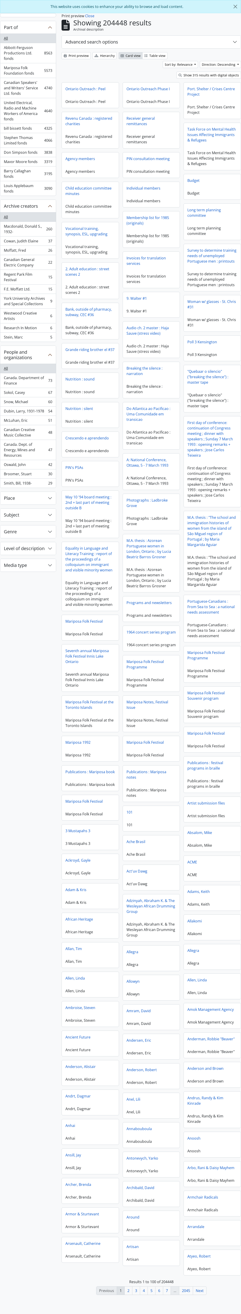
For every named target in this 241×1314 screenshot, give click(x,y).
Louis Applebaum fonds (28, 188)
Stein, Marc (28, 338)
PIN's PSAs (117, 469)
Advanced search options (91, 42)
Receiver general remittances (140, 121)
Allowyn (133, 987)
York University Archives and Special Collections (28, 301)
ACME (192, 867)
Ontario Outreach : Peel (85, 88)
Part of (11, 27)
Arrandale (195, 1232)
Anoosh (193, 1143)
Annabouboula (139, 1135)
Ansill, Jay (73, 1158)
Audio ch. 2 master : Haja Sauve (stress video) (147, 330)
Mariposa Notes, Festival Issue (147, 711)
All (6, 38)
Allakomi (194, 926)
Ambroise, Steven (80, 1011)
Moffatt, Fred (28, 251)
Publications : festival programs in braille (162, 768)
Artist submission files (206, 808)
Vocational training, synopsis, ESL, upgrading (86, 231)
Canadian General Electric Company (28, 262)
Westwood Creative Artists (28, 316)
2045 (186, 1290)
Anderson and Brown (205, 1073)
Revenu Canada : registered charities (88, 121)
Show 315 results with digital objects (209, 75)
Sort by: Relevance (179, 64)
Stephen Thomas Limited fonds (28, 140)
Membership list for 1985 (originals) (147, 220)
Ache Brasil (135, 848)
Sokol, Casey (28, 393)
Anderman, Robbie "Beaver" (211, 1044)
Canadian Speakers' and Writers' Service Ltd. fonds (28, 88)
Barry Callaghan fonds (28, 173)
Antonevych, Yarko (142, 1164)
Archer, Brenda (78, 1187)
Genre (10, 532)
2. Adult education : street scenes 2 (87, 271)
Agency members (80, 158)
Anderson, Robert (141, 1076)
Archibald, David (140, 1194)
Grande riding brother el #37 (133, 350)
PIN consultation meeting (148, 158)
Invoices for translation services (146, 261)
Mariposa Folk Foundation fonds (28, 70)
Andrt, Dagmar (78, 1099)
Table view (154, 56)
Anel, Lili (133, 1105)
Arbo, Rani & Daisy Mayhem (210, 1173)
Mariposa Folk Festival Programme (162, 658)
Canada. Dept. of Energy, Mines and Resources (28, 450)
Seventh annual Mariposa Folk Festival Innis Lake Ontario (130, 658)
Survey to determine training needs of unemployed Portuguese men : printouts (211, 256)
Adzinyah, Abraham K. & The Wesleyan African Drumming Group (150, 913)
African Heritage (79, 922)
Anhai (70, 1128)
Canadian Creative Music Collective (28, 432)
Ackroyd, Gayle (78, 863)
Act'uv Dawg (136, 877)
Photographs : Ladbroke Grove (147, 505)
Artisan (132, 1253)
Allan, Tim (73, 952)
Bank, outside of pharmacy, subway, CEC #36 (132, 313)
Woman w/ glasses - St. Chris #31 (168, 307)
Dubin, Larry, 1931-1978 (28, 412)
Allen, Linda (75, 981)
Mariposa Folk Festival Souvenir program (162, 698)
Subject (11, 515)
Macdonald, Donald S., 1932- (28, 229)
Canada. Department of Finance (28, 380)
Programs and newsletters (149, 605)
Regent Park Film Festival (28, 277)
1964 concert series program (151, 634)
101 (129, 818)
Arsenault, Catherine (82, 1246)
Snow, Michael (28, 403)
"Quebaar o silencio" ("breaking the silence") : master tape (164, 380)
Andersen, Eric (138, 1046)
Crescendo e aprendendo (109, 438)
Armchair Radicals (202, 1202)
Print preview (76, 56)
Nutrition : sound (123, 384)
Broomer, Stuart (28, 475)
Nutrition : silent (101, 408)
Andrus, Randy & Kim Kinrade (205, 1106)
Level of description (24, 548)
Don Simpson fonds (28, 153)
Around (132, 1223)
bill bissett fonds (28, 129)
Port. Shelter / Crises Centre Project (211, 91)
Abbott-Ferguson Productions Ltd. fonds (28, 53)
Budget (193, 180)
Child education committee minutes (88, 191)
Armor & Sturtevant (82, 1217)
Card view (131, 56)
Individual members (143, 188)
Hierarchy (105, 56)
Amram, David (138, 1017)
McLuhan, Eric (28, 421)
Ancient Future (78, 1040)
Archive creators (21, 206)
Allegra (193, 955)
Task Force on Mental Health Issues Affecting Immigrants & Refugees (211, 135)
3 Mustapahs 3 (77, 834)
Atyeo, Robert (199, 1261)
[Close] (235, 6)
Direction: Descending (219, 64)
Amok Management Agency (210, 1014)
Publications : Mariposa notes (146, 781)
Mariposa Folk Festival (127, 623)
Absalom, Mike (199, 838)
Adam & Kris (75, 893)
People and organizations (18, 355)
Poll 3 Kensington (159, 344)
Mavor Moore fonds (28, 162)
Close (89, 15)
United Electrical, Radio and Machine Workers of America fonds (28, 111)
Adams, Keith (198, 897)
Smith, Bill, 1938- (28, 484)
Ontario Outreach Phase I (148, 88)
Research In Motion (28, 329)
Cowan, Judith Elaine (28, 242)
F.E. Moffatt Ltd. (28, 290)
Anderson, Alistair (80, 1070)
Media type (15, 565)
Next (200, 1290)
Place (9, 498)
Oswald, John (28, 465)
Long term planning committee (204, 212)
